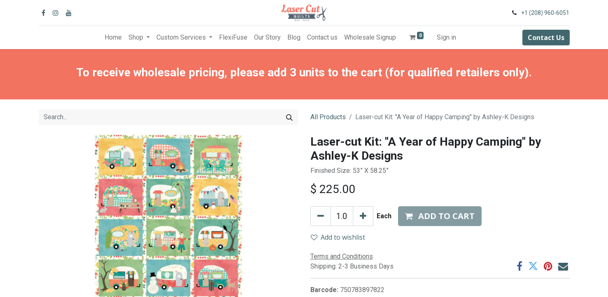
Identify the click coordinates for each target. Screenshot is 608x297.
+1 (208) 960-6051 (545, 12)
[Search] (289, 117)
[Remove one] (320, 216)
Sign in (446, 37)
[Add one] (363, 216)
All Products (328, 117)
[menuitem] (113, 37)
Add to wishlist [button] (338, 237)
